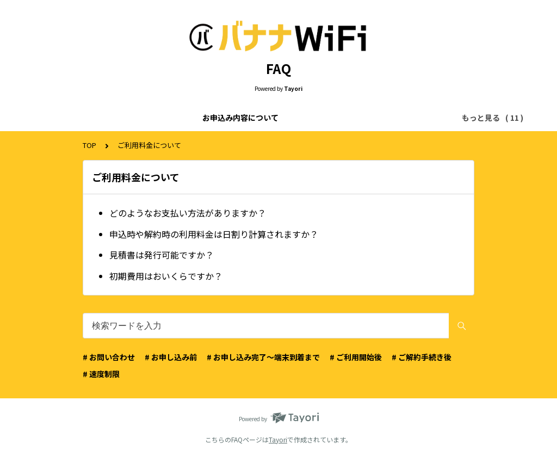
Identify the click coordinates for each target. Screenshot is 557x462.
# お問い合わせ (109, 357)
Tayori (278, 439)
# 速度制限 (101, 373)
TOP (89, 145)
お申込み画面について (269, 117)
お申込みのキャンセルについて (376, 117)
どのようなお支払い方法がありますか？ (187, 212)
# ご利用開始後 (356, 357)
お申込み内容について (94, 117)
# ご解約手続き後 (421, 357)
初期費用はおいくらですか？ (165, 275)
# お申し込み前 (171, 357)
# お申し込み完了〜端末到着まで (263, 357)
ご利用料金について (181, 117)
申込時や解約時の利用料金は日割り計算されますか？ (213, 234)
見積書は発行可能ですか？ (161, 254)
